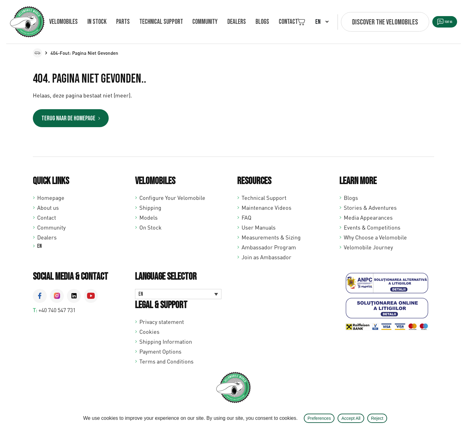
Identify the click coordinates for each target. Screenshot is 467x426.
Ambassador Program (269, 248)
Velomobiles (63, 22)
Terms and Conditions (166, 362)
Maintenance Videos (266, 209)
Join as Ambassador (266, 258)
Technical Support (264, 199)
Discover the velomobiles (359, 22)
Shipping (150, 209)
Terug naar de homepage (80, 119)
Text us (436, 22)
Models (148, 219)
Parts (115, 22)
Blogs (240, 22)
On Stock (150, 229)
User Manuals (259, 229)
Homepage (50, 199)
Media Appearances (368, 219)
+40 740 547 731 (57, 311)
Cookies (149, 333)
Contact (262, 22)
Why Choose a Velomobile (375, 238)
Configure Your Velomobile (172, 199)
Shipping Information (165, 343)
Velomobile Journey (368, 248)
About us (48, 209)
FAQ (246, 219)
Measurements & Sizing (271, 238)
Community (190, 22)
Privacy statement (161, 323)
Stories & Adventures (370, 209)
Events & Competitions (372, 229)
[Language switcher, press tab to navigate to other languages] (178, 295)
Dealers (218, 22)
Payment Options (160, 353)
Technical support (150, 22)
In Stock (93, 22)
